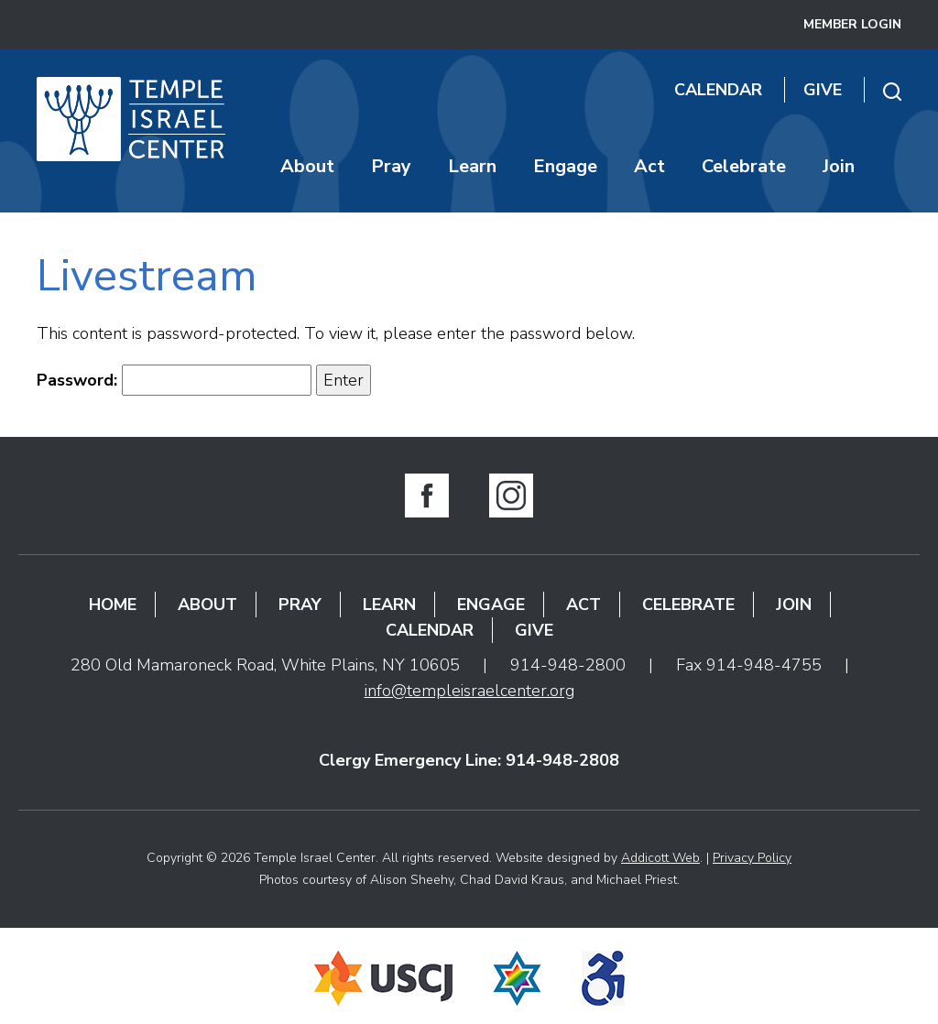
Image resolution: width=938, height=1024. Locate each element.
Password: (174, 380)
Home (112, 604)
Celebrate (744, 166)
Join (839, 166)
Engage (565, 166)
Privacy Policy (752, 857)
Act (649, 166)
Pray (391, 166)
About (307, 166)
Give (822, 90)
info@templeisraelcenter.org (469, 691)
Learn (472, 166)
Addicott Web (660, 857)
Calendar (718, 90)
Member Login (852, 24)
